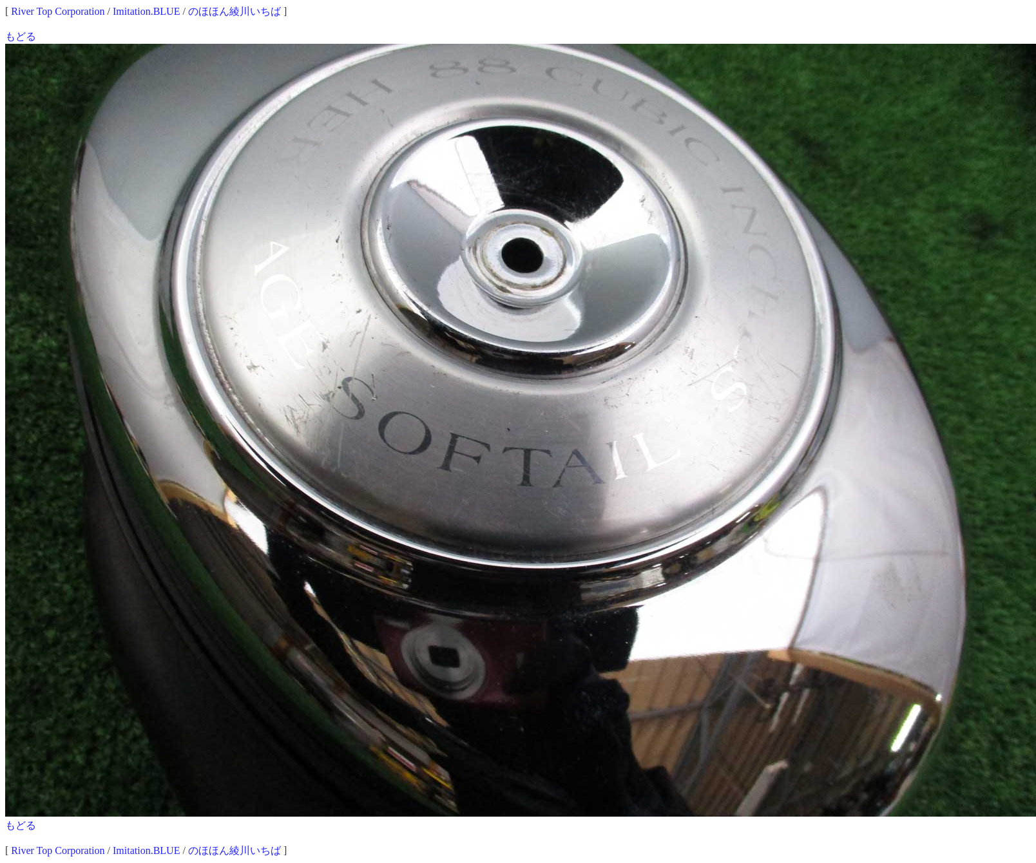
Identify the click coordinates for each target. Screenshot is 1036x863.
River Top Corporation (57, 11)
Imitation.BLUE (146, 11)
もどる (20, 36)
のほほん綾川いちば (234, 11)
